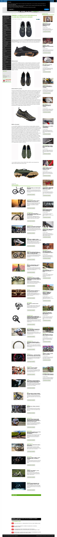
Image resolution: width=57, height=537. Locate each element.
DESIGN (4, 31)
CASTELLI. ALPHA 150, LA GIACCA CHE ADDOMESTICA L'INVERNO (47, 86)
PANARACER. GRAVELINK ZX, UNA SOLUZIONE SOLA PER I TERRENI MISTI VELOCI (33, 343)
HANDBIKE (5, 45)
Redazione (40, 535)
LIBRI (4, 47)
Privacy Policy (44, 535)
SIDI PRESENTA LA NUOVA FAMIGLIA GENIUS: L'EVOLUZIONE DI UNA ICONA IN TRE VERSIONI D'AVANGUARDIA (33, 381)
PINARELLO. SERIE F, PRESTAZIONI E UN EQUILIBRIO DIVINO (48, 46)
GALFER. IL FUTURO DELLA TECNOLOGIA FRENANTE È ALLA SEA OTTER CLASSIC (34, 227)
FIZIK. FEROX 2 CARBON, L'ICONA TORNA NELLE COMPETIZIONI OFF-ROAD (34, 240)
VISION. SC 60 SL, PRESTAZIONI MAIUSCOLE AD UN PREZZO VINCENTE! (48, 230)
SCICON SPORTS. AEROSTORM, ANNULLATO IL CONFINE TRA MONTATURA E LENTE (48, 188)
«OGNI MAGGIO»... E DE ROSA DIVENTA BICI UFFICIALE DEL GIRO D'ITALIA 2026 (33, 355)
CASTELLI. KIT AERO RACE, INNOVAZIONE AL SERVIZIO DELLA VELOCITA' (47, 313)
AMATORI (4, 20)
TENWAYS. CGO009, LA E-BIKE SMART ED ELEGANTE (48, 354)
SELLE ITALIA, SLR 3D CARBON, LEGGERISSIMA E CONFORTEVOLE (48, 127)
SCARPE (4, 60)
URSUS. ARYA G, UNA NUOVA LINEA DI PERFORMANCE (33, 445)
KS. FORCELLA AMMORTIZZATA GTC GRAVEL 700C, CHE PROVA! (48, 374)
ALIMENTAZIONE (6, 18)
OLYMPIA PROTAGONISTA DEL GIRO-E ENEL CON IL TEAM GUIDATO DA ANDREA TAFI (6, 74)
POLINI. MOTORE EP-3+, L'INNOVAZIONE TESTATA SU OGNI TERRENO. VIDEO (27, 523)
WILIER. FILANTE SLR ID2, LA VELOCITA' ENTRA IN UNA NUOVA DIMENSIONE (47, 210)
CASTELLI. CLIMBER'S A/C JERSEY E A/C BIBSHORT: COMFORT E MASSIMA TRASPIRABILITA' (47, 293)
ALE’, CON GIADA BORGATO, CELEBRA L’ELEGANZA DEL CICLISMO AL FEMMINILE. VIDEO (25, 526)
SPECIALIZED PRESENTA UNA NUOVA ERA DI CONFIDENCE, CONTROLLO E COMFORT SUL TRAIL (33, 330)
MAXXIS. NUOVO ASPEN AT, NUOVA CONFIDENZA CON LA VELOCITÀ (33, 201)
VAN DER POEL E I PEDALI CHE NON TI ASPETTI (33, 407)
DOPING (4, 33)
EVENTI (4, 40)
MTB (4, 53)
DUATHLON (5, 35)
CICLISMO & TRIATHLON (5, 26)
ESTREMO (5, 38)
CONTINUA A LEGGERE (31, 194)
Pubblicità (37, 535)
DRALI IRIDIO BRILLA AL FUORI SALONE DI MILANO (33, 188)
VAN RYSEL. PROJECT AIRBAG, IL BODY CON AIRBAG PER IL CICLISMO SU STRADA (33, 458)
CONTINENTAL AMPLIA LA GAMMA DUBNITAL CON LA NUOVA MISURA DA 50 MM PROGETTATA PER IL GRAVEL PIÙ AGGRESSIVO (34, 279)
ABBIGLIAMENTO (6, 16)
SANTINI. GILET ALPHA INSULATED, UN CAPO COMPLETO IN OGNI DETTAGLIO (47, 24)
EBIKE (4, 36)
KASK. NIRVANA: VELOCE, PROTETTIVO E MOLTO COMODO (47, 105)
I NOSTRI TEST (45, 13)
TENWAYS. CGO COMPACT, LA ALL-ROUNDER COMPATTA (33, 471)
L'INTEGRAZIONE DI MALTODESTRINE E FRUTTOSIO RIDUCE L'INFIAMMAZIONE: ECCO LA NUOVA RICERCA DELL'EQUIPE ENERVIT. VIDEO (27, 529)
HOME (12, 13)
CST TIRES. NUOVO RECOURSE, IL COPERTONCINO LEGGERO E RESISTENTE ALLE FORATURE (34, 214)
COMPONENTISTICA (6, 29)
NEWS (4, 54)
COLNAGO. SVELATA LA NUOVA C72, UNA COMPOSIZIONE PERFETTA (33, 291)
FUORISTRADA (5, 42)
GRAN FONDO (5, 44)
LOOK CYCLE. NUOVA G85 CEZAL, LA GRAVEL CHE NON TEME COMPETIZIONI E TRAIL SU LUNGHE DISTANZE (34, 253)
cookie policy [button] (14, 4)
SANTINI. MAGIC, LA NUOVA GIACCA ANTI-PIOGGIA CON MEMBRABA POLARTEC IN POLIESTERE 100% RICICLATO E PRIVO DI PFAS (27, 532)
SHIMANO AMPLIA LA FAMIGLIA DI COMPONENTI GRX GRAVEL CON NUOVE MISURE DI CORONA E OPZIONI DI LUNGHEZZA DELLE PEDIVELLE (34, 317)
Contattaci (52, 535)
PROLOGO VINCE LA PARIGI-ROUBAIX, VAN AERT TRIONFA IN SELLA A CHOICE (34, 394)
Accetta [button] (46, 9)
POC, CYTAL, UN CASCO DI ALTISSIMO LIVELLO (47, 65)
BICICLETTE (5, 21)
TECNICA (4, 67)
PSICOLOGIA (5, 58)
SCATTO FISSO (5, 62)
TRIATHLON (5, 69)
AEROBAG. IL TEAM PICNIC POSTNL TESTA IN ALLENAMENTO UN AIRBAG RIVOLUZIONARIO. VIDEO (24, 519)
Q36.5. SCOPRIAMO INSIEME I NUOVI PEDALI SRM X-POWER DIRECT (48, 146)
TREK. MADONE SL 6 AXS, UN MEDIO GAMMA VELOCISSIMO (48, 335)
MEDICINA (5, 51)
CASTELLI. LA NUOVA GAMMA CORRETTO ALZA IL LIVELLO (32, 368)
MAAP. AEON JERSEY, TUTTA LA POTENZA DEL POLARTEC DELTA (48, 271)
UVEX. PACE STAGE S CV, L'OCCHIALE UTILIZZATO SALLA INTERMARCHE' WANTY (48, 252)
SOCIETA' (4, 65)
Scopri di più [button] (11, 9)
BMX (4, 23)
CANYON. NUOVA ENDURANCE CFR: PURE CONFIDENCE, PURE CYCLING (33, 484)
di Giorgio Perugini (45, 27)
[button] (48, 2)
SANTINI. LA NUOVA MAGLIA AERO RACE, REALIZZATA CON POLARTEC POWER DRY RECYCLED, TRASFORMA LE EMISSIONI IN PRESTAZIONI (33, 420)
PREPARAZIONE (5, 56)
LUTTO (4, 49)
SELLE (4, 63)
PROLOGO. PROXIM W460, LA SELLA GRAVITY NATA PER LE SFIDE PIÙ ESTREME (33, 266)
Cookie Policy (48, 535)
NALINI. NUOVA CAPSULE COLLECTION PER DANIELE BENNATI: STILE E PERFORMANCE (34, 433)
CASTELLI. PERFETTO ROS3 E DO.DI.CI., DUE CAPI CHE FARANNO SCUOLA (47, 168)
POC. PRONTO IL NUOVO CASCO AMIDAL (32, 304)
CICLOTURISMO (6, 27)
